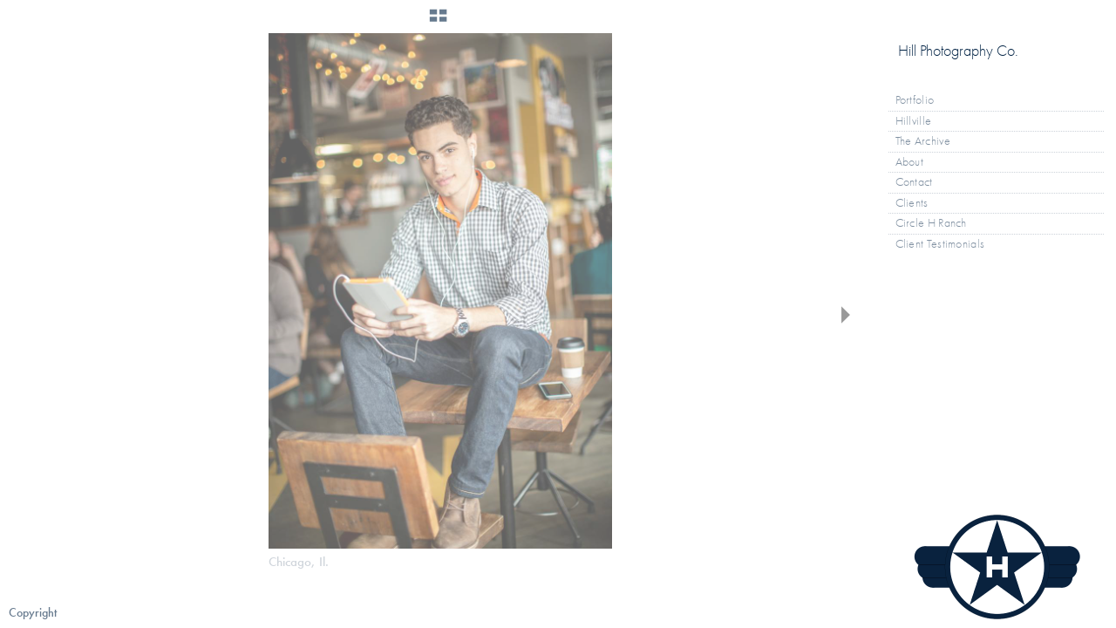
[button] (438, 22)
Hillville (913, 120)
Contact (914, 181)
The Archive (930, 141)
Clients (912, 202)
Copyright (33, 612)
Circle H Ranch (931, 222)
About (909, 161)
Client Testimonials (940, 243)
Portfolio (922, 100)
